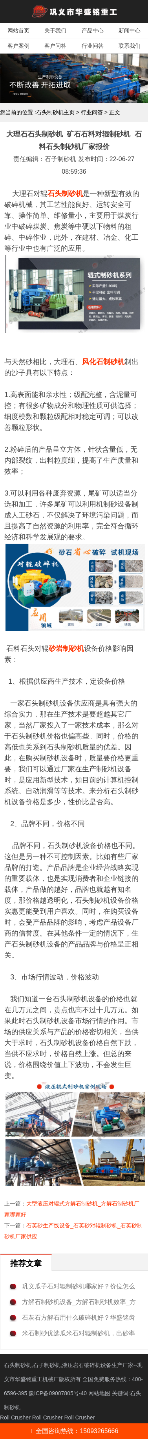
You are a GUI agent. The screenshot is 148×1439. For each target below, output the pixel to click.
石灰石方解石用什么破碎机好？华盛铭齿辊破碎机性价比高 (78, 1318)
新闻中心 (130, 30)
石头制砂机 (65, 194)
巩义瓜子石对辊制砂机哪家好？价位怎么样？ (78, 1286)
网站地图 (99, 1393)
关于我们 (55, 30)
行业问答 (93, 46)
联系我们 (130, 46)
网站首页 (18, 30)
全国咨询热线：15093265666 (74, 1431)
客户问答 (55, 46)
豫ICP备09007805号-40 (58, 1393)
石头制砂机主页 (55, 112)
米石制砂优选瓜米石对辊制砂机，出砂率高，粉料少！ (78, 1333)
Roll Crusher (15, 1417)
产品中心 (93, 30)
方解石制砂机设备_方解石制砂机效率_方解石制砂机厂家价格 (79, 1302)
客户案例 (18, 46)
